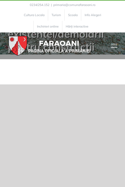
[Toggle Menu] (114, 46)
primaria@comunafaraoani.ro (74, 5)
